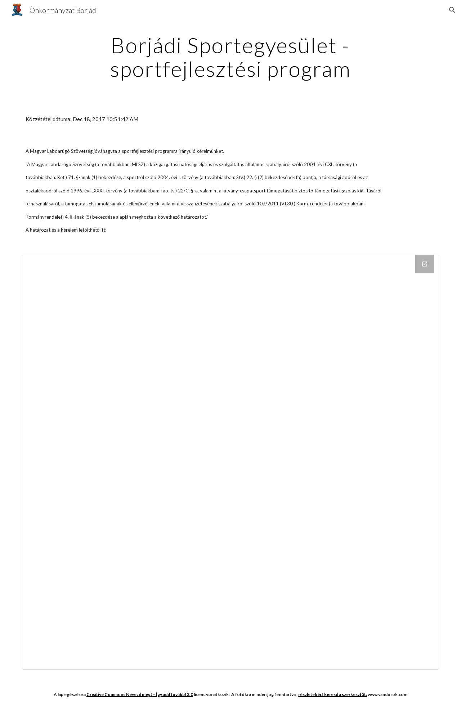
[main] (230, 56)
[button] (452, 10)
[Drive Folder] (230, 462)
